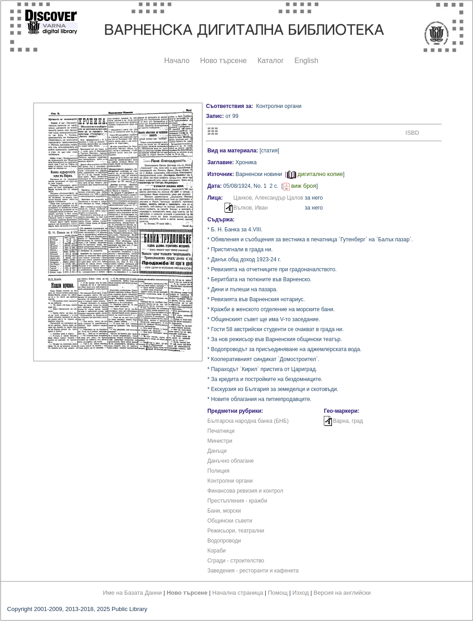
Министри (219, 441)
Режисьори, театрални (235, 531)
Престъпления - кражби (237, 501)
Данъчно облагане (230, 461)
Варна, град (348, 421)
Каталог (271, 60)
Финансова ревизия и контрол (245, 491)
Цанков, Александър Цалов (268, 198)
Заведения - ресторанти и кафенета (252, 570)
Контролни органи (230, 481)
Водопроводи (224, 541)
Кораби (216, 551)
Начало (177, 60)
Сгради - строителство (235, 560)
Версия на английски (342, 592)
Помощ (278, 592)
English (306, 60)
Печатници (220, 431)
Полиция (218, 471)
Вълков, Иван (251, 208)
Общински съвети (229, 521)
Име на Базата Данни (132, 592)
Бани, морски (224, 511)
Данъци (217, 451)
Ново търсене (223, 60)
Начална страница (237, 592)
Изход (301, 592)
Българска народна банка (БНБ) (247, 421)
